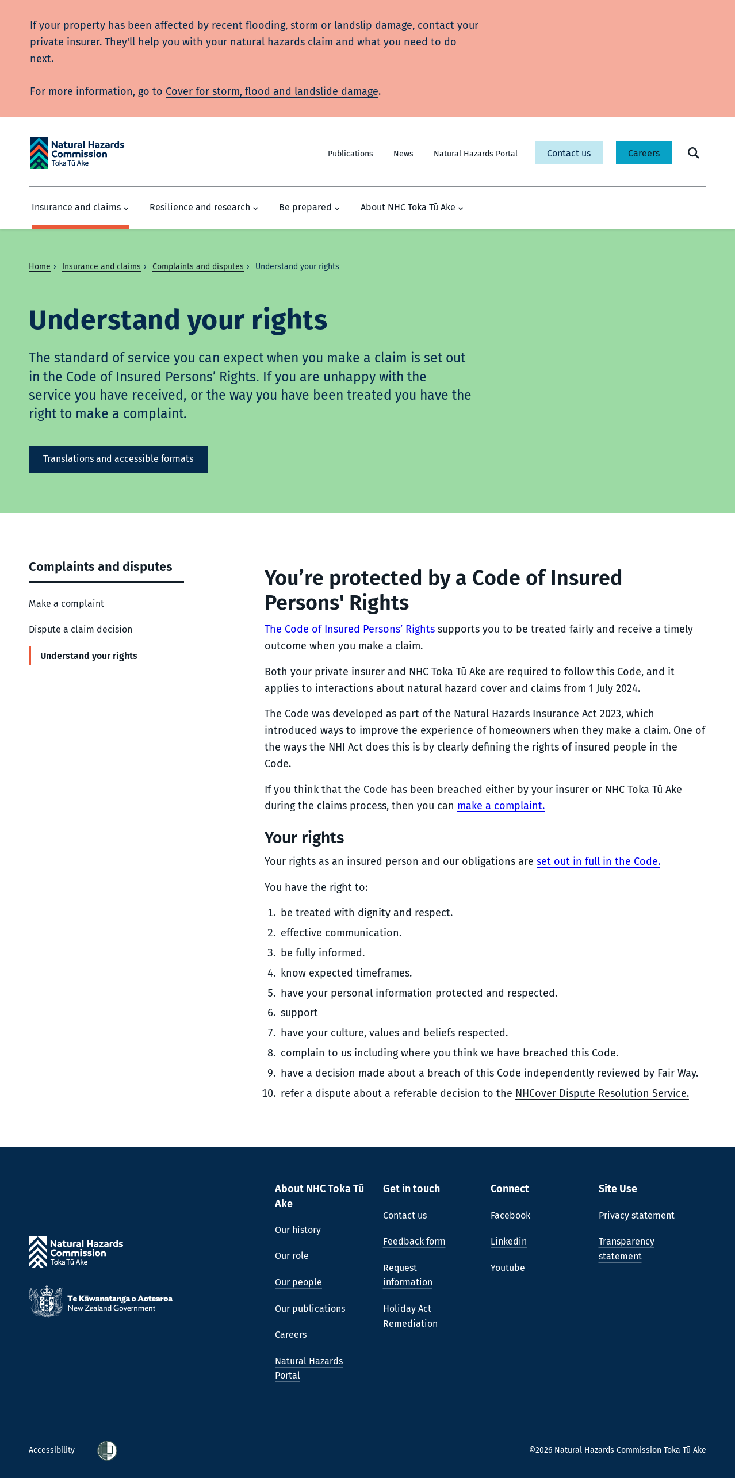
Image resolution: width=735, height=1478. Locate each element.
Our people (298, 1282)
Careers (644, 153)
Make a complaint (66, 603)
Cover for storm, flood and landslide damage (272, 91)
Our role (292, 1255)
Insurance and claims (80, 207)
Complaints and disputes (198, 266)
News (403, 154)
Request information (407, 1275)
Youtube (508, 1267)
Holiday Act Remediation (410, 1316)
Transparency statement (626, 1249)
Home (40, 266)
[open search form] (693, 152)
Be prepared (309, 207)
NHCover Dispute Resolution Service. (602, 1093)
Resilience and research (204, 207)
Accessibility (53, 1450)
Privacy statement (637, 1215)
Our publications (310, 1308)
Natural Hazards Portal (476, 154)
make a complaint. (501, 805)
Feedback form (414, 1241)
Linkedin (509, 1241)
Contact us (569, 153)
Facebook (510, 1215)
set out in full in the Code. (598, 861)
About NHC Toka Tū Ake (412, 207)
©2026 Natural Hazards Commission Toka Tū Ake (617, 1450)
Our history (298, 1229)
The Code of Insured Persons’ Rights (350, 629)
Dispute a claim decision (80, 629)
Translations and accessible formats (118, 458)
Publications (350, 154)
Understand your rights (88, 655)
